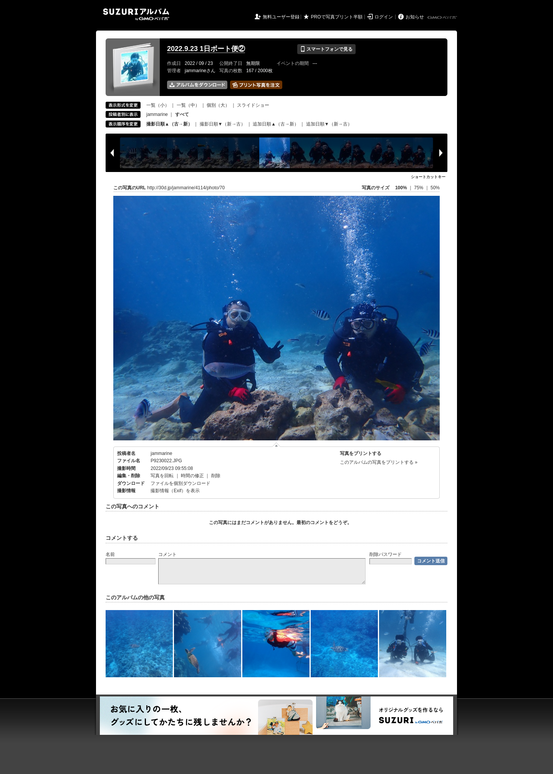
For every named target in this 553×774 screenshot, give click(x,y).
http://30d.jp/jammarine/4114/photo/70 (186, 187)
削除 (215, 475)
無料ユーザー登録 (281, 17)
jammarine (157, 114)
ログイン (383, 17)
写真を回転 (162, 475)
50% (435, 187)
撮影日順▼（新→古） (223, 124)
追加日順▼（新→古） (329, 124)
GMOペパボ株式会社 (442, 18)
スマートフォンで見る (326, 49)
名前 (110, 554)
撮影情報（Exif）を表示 (175, 490)
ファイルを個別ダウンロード (180, 483)
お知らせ (415, 17)
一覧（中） (188, 105)
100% (401, 187)
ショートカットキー (428, 177)
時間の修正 (192, 475)
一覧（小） (157, 105)
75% (419, 187)
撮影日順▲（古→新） (169, 124)
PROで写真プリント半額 (337, 17)
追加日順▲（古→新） (276, 124)
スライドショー (253, 105)
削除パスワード (385, 554)
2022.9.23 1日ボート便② (206, 49)
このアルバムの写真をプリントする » (378, 462)
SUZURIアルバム (136, 14)
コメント (167, 554)
